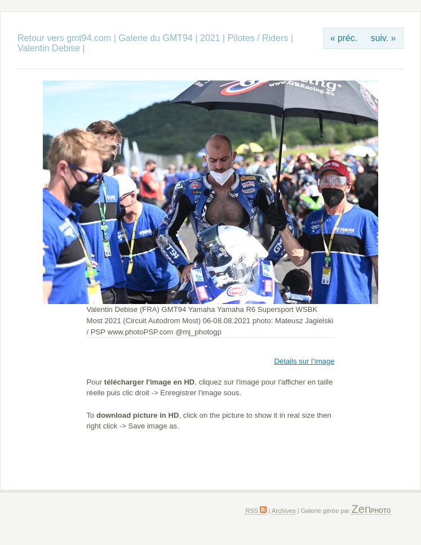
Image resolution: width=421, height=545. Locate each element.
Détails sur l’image (304, 361)
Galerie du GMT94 (155, 38)
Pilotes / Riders (258, 38)
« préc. (343, 38)
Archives (284, 510)
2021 (210, 38)
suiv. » (383, 38)
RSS (256, 510)
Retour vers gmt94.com (64, 38)
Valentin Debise (49, 48)
